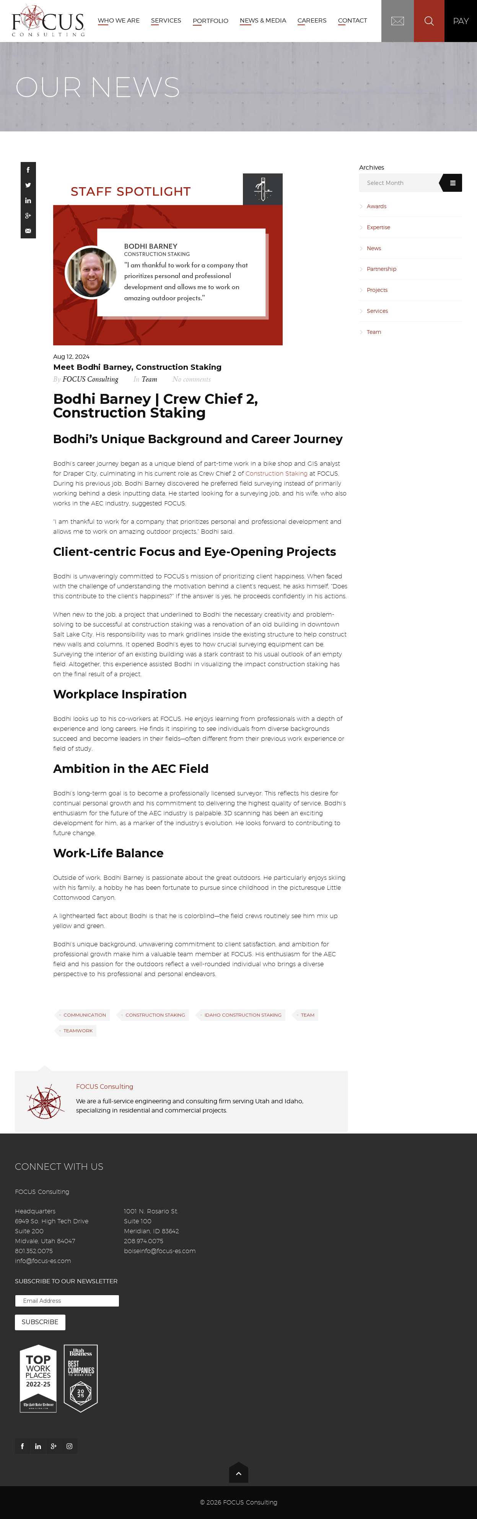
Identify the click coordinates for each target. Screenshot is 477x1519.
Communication (84, 1015)
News (374, 248)
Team (149, 379)
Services (377, 311)
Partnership (381, 269)
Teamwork (78, 1030)
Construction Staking (277, 473)
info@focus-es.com (43, 1261)
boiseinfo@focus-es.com (160, 1251)
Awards (376, 206)
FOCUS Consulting (90, 379)
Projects (377, 290)
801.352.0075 (34, 1251)
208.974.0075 (143, 1241)
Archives (371, 167)
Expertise (378, 227)
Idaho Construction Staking (243, 1015)
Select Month (385, 183)
